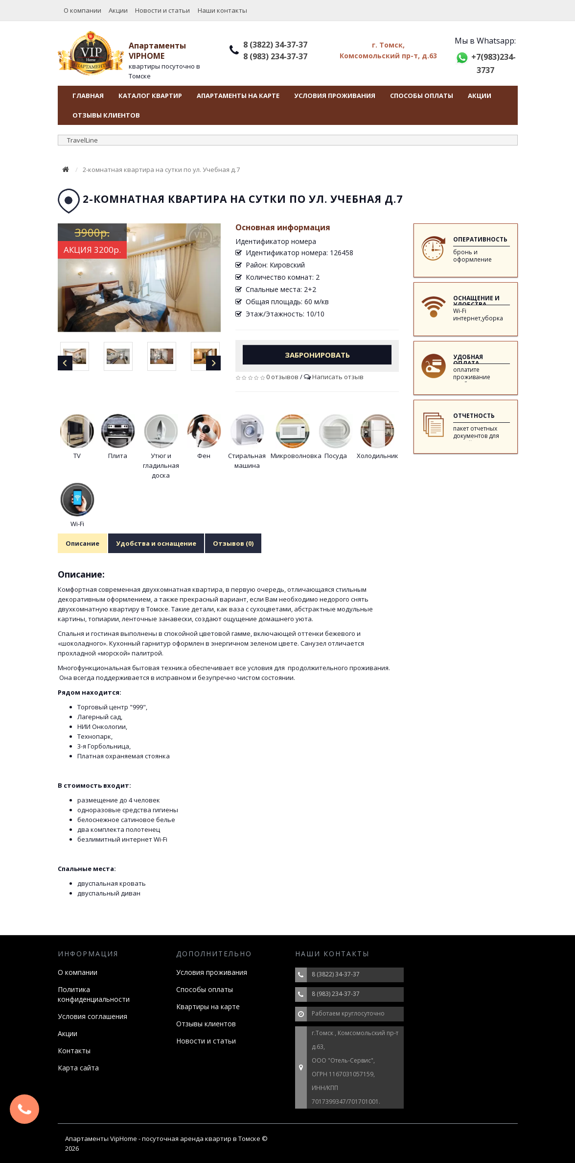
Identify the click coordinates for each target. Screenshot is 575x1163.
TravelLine (82, 140)
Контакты (74, 1050)
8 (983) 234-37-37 (275, 56)
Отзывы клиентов (106, 115)
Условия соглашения (92, 1016)
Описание (82, 543)
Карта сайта (78, 1067)
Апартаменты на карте (238, 95)
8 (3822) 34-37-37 (275, 44)
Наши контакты (222, 10)
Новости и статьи (162, 10)
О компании (82, 10)
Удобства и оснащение (156, 543)
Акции (118, 10)
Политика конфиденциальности (94, 994)
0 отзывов (282, 376)
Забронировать (317, 355)
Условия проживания (334, 95)
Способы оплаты (421, 95)
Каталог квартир (150, 95)
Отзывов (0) (233, 543)
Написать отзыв (338, 376)
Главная (88, 95)
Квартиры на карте (208, 1006)
